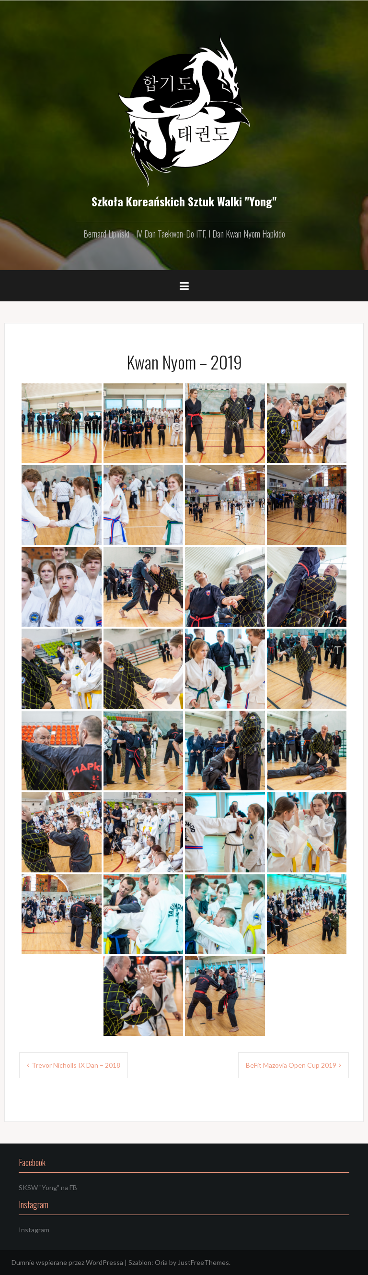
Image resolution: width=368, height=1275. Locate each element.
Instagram (34, 1230)
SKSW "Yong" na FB (48, 1187)
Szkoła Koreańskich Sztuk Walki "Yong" (184, 201)
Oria (161, 1262)
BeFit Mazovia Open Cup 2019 (291, 1065)
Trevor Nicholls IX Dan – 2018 (76, 1065)
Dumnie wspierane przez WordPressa (67, 1262)
